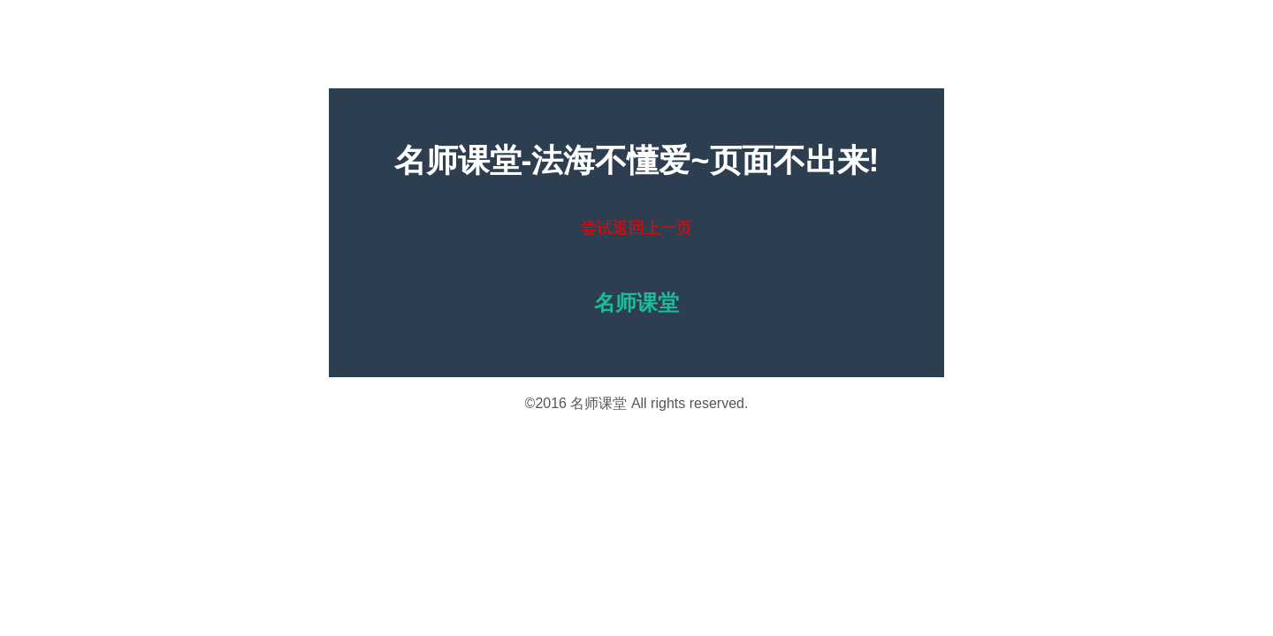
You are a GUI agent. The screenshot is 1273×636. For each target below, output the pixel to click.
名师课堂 (598, 403)
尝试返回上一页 (636, 228)
